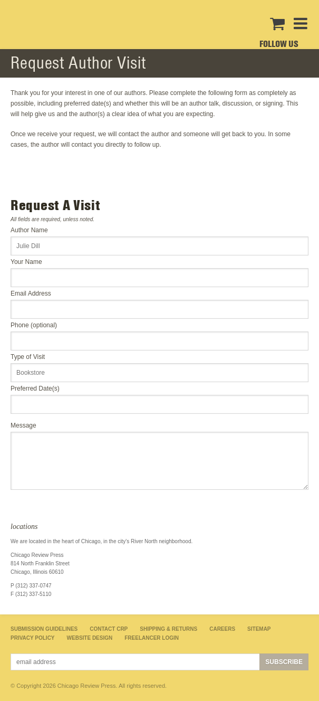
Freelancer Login (151, 638)
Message (23, 425)
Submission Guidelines (44, 629)
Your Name (26, 262)
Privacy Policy (33, 638)
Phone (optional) (34, 325)
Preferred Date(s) (35, 388)
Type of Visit (28, 357)
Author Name (29, 230)
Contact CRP (109, 629)
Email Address (31, 293)
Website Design (90, 638)
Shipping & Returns (168, 629)
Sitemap (258, 629)
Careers (222, 629)
